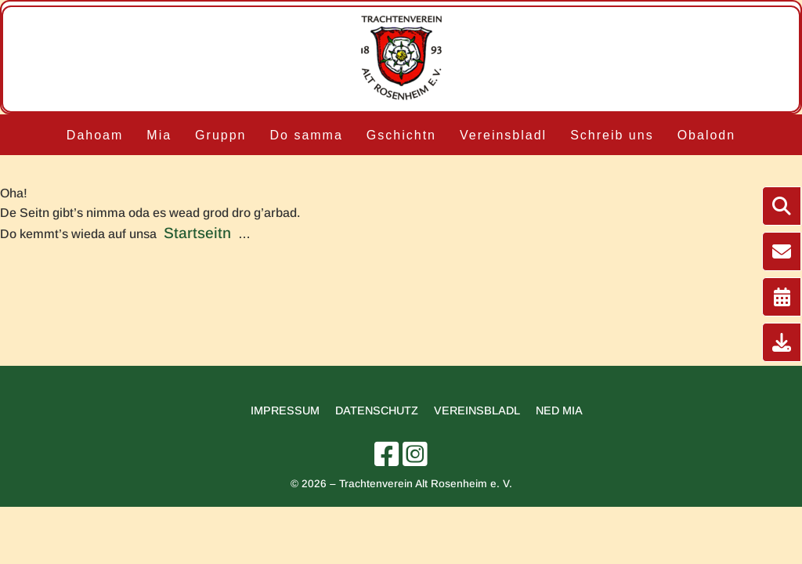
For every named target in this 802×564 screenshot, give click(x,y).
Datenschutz (376, 410)
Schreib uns (612, 135)
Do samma (305, 135)
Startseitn (197, 233)
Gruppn (220, 135)
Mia (159, 135)
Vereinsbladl (503, 135)
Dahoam (95, 135)
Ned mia (559, 410)
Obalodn (706, 135)
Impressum (285, 410)
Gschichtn (401, 135)
